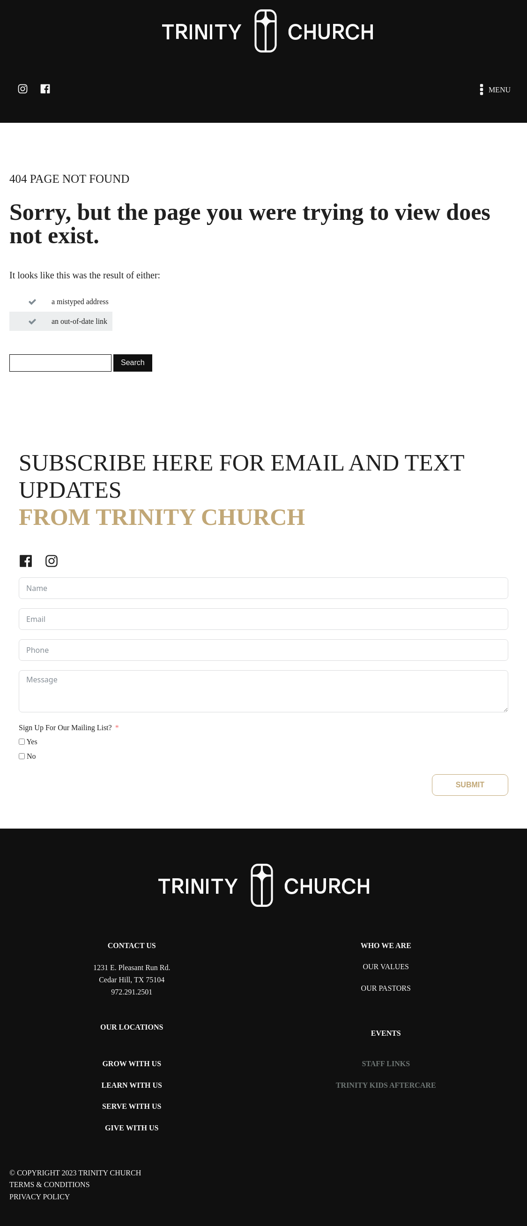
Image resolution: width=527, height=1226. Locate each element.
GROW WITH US (131, 1064)
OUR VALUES (386, 967)
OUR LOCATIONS (131, 1027)
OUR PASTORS (386, 988)
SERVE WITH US (131, 1106)
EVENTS (386, 1033)
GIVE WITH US (131, 1128)
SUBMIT (470, 785)
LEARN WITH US (131, 1085)
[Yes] (22, 742)
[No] (22, 756)
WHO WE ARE (386, 945)
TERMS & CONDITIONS (49, 1185)
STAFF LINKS (386, 1064)
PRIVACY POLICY (39, 1197)
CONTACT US (132, 945)
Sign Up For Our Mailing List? (65, 728)
